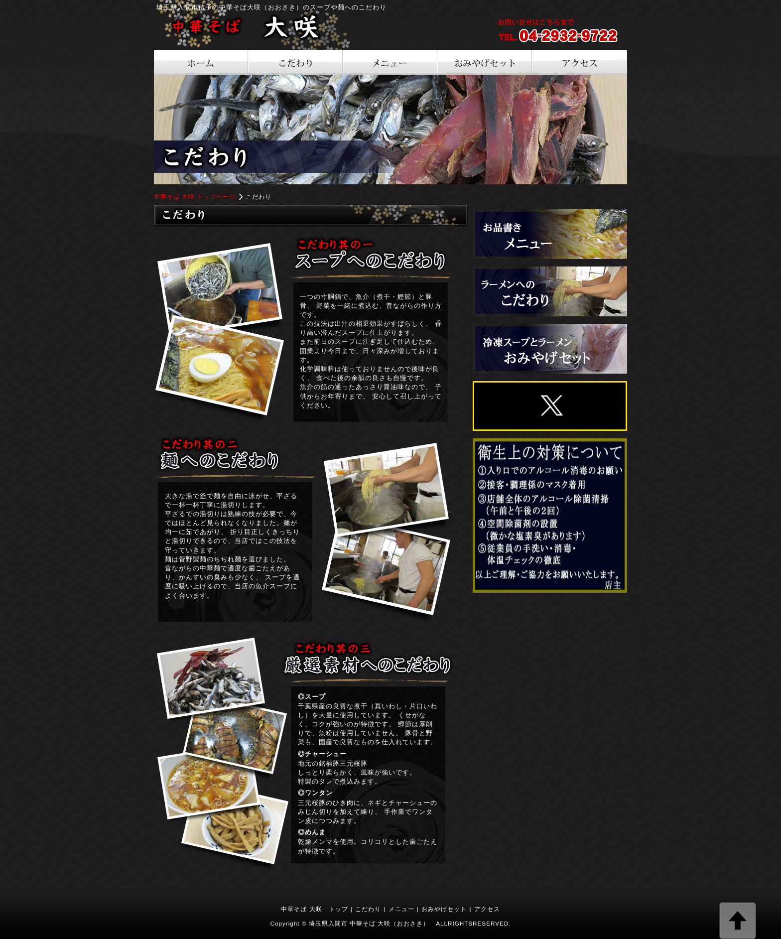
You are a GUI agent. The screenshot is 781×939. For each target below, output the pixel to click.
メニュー (401, 909)
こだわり (368, 909)
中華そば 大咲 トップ (314, 909)
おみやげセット (444, 909)
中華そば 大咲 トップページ (195, 196)
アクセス (487, 909)
